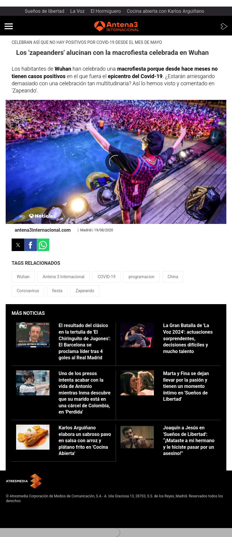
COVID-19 (106, 276)
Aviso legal (15, 510)
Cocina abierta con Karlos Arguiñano (165, 11)
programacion (141, 276)
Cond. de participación (24, 525)
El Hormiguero (106, 11)
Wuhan (23, 276)
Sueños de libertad (44, 11)
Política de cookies (21, 520)
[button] (8, 26)
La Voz (77, 11)
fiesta (57, 290)
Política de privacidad (23, 515)
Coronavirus (28, 290)
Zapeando (84, 290)
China (173, 276)
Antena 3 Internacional (63, 276)
